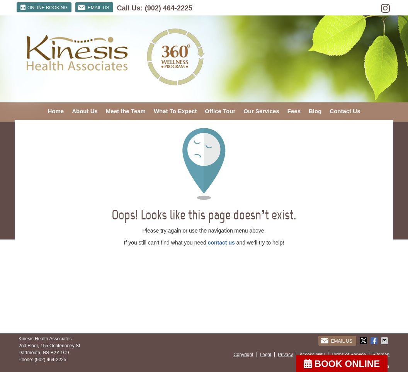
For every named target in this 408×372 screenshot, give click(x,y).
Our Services (261, 111)
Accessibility (312, 354)
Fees (294, 111)
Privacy (285, 354)
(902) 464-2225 (168, 8)
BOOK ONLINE (342, 363)
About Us (85, 111)
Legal (265, 354)
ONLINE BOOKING (44, 7)
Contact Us (345, 111)
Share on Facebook (375, 340)
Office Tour (220, 111)
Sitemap (380, 354)
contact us (221, 243)
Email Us (93, 7)
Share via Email (385, 340)
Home (56, 111)
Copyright (243, 354)
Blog (315, 111)
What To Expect (175, 111)
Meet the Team (126, 111)
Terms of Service (349, 354)
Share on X (364, 340)
